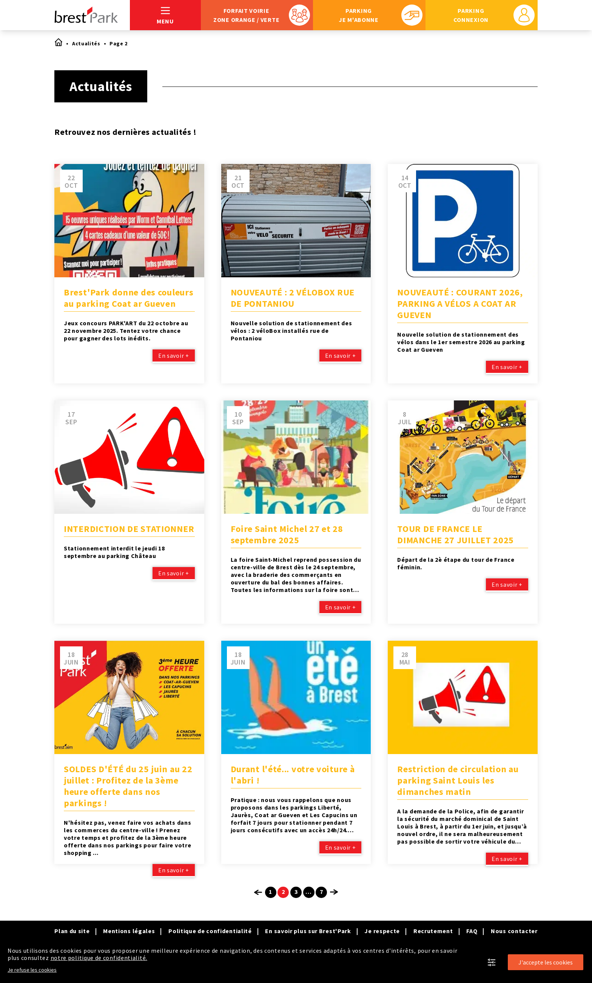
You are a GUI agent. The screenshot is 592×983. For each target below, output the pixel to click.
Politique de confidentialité (210, 931)
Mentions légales (129, 931)
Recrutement (433, 931)
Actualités (86, 43)
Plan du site (71, 931)
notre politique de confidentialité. (99, 957)
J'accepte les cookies (545, 962)
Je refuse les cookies (32, 969)
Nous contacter (514, 931)
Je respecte (382, 931)
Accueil (58, 42)
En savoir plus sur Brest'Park (308, 931)
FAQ (471, 931)
